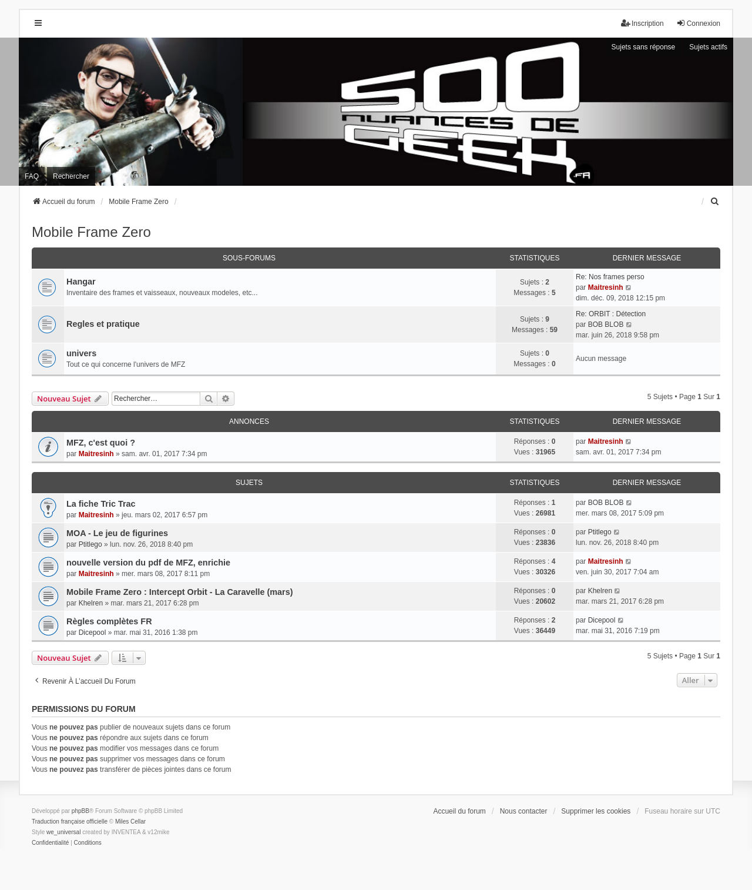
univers (81, 353)
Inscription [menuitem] (642, 23)
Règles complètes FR (109, 621)
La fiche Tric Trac (101, 503)
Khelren (91, 603)
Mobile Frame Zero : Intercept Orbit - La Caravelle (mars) (179, 592)
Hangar (81, 281)
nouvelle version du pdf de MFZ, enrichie (148, 562)
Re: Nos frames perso (610, 277)
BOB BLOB (606, 324)
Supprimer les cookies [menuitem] (595, 811)
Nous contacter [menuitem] (524, 811)
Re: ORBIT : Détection (611, 314)
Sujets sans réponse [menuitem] (644, 47)
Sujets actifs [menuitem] (708, 47)
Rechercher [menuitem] (71, 176)
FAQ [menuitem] (32, 176)
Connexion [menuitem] (698, 23)
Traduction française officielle (70, 821)
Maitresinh (605, 287)
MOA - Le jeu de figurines (117, 533)
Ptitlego (90, 544)
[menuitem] (715, 201)
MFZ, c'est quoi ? (100, 442)
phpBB (80, 811)
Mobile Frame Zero (91, 232)
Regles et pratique (103, 324)
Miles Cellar (130, 821)
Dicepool (92, 632)
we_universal (63, 832)
